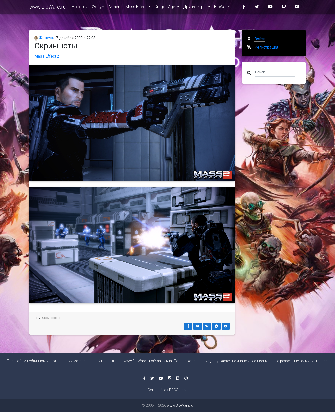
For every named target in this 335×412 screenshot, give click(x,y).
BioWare (221, 7)
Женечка (44, 37)
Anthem (115, 7)
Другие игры (195, 7)
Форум (98, 7)
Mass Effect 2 (46, 56)
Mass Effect (137, 7)
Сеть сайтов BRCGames (167, 390)
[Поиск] (275, 72)
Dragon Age (165, 7)
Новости (80, 7)
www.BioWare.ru (47, 8)
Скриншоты (51, 318)
